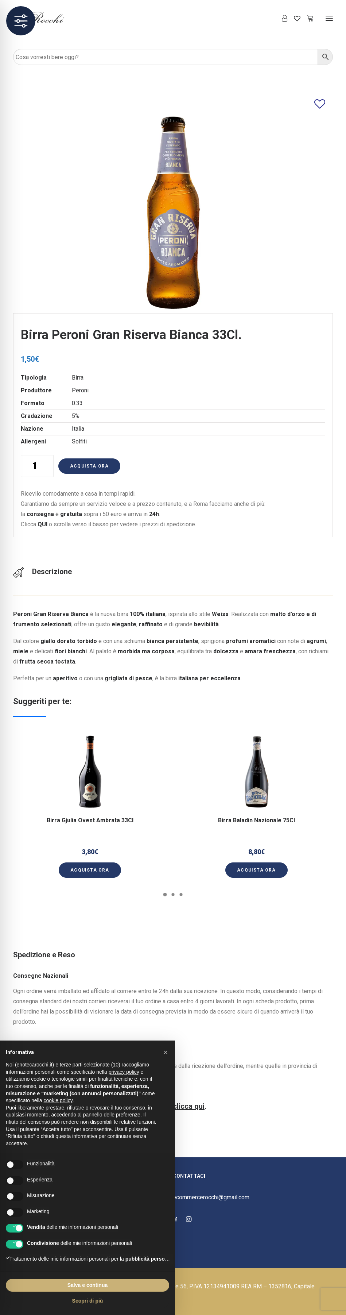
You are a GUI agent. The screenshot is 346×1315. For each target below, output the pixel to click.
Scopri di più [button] (87, 1301)
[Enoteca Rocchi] (51, 18)
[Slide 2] (173, 894)
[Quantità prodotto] (37, 466)
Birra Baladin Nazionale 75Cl (256, 812)
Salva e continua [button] (87, 1285)
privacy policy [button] (124, 1072)
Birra (77, 377)
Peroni (80, 390)
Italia (78, 428)
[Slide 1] (165, 894)
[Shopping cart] (307, 18)
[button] (329, 18)
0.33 (77, 403)
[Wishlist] (293, 18)
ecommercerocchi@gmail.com (211, 1197)
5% (75, 415)
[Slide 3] (181, 894)
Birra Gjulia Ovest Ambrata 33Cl (90, 815)
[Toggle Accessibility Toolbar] (20, 20)
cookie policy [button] (58, 1100)
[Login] (281, 18)
